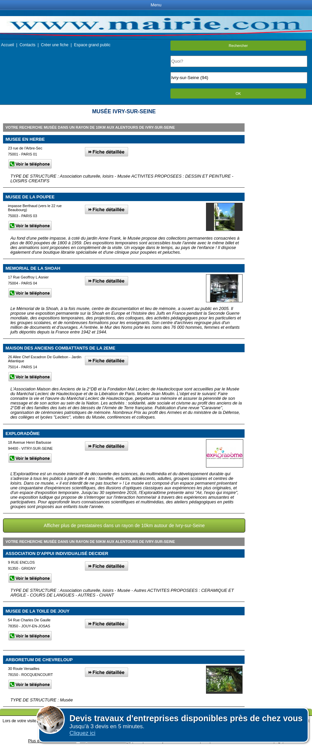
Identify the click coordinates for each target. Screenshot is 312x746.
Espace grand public (92, 45)
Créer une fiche (54, 45)
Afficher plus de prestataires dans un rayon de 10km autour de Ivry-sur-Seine (124, 525)
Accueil (7, 45)
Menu (156, 4)
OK (238, 93)
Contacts (27, 45)
